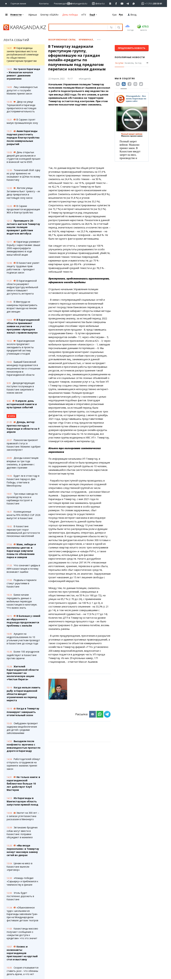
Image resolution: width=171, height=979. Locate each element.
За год (138, 62)
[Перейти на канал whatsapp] (133, 3)
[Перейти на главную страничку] (6, 3)
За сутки (119, 62)
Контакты (44, 3)
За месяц (129, 62)
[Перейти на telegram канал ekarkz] (127, 3)
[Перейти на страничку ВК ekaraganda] (110, 3)
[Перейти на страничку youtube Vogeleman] (122, 3)
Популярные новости (130, 57)
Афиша (32, 14)
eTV (83, 14)
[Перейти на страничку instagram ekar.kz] (98, 3)
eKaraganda (85, 78)
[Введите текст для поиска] (79, 27)
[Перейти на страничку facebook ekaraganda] (116, 3)
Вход (132, 14)
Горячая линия (18, 3)
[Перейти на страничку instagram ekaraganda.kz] (77, 3)
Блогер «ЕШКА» (49, 14)
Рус (121, 14)
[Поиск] (118, 27)
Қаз (114, 14)
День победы (70, 14)
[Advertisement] (79, 138)
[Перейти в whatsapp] (150, 3)
